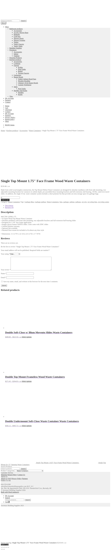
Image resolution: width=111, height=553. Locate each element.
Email (3, 280)
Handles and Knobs (20, 91)
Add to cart (5, 200)
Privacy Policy (10, 117)
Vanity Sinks (18, 46)
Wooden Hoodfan (24, 81)
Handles (21, 92)
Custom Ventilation (24, 85)
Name (3, 276)
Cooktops (17, 63)
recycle (84, 202)
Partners (8, 100)
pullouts (78, 202)
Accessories (18, 31)
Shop (7, 27)
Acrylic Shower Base (21, 33)
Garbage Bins (29, 202)
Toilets (16, 42)
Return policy (10, 119)
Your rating (5, 254)
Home (7, 106)
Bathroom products (16, 29)
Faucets (16, 65)
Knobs (20, 94)
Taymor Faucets (23, 73)
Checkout (8, 110)
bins (61, 202)
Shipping (4, 477)
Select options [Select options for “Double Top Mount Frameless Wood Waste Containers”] (27, 384)
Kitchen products (15, 60)
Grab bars (17, 36)
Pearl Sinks (22, 69)
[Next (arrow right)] (4, 551)
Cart (6, 108)
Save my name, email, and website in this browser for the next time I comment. (30, 284)
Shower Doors (19, 38)
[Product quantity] (10, 198)
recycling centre (103, 202)
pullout (72, 202)
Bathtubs (17, 34)
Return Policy (12, 477)
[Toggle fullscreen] (4, 549)
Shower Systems (19, 40)
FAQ (9, 481)
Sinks (16, 87)
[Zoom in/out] (2, 549)
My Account (9, 98)
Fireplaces (13, 50)
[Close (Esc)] (8, 549)
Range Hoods (18, 77)
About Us (4, 481)
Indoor (16, 54)
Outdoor (16, 56)
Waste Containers (35, 131)
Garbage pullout (40, 202)
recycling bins (92, 202)
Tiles (11, 96)
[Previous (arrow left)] (2, 551)
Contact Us (21, 477)
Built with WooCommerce (10, 495)
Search (23, 21)
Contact (8, 102)
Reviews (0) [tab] (9, 207)
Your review (6, 272)
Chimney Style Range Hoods (28, 83)
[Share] (6, 549)
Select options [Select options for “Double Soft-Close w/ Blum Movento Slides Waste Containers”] (27, 339)
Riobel (20, 71)
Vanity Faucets (19, 44)
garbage (66, 202)
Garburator (17, 75)
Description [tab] (9, 206)
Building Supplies (15, 48)
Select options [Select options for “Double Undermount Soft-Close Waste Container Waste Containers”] (27, 428)
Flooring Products (15, 58)
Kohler (20, 67)
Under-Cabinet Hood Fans (27, 79)
